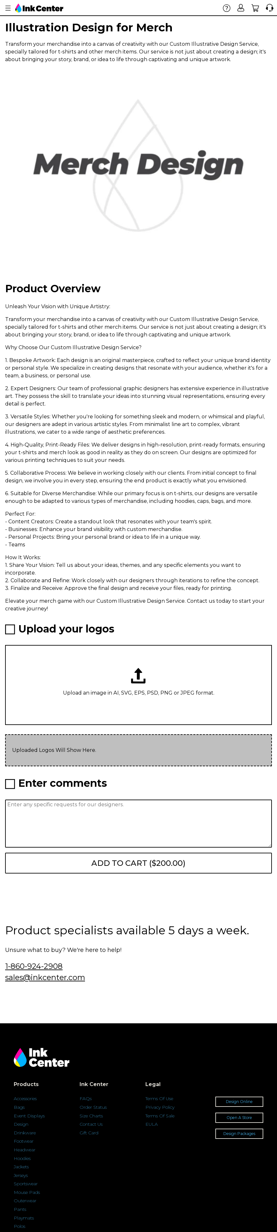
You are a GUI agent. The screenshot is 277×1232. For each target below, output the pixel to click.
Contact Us (91, 1124)
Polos (19, 1226)
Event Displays (29, 1116)
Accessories (25, 1098)
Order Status (93, 1107)
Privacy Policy (159, 1107)
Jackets (21, 1167)
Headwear (24, 1150)
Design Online (239, 1101)
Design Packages (239, 1133)
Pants (20, 1209)
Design (21, 1124)
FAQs (86, 1098)
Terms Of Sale (159, 1116)
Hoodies (22, 1158)
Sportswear (26, 1184)
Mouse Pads (27, 1192)
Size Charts (91, 1116)
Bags (19, 1107)
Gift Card (89, 1133)
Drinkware (25, 1133)
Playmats (24, 1218)
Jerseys (21, 1175)
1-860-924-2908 (34, 966)
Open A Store (239, 1117)
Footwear (24, 1141)
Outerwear (25, 1201)
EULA (151, 1124)
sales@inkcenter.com (45, 977)
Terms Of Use (159, 1098)
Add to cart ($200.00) (138, 863)
